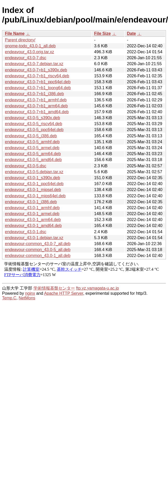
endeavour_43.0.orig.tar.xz (29, 52)
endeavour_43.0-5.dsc (25, 166)
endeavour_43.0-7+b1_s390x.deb (36, 70)
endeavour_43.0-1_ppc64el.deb (34, 184)
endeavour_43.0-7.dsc (25, 58)
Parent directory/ (20, 40)
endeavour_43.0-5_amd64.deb (33, 159)
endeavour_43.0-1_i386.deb (31, 202)
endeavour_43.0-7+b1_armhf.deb (36, 100)
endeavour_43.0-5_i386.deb (31, 136)
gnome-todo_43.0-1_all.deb (30, 46)
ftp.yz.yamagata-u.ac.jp (97, 288)
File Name (15, 33)
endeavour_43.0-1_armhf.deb (32, 208)
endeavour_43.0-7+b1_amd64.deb (37, 112)
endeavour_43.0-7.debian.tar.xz (34, 64)
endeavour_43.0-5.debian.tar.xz (34, 172)
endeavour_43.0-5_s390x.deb (32, 118)
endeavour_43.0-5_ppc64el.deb (34, 129)
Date (131, 33)
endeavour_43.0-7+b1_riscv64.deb (37, 76)
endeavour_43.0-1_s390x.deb (32, 178)
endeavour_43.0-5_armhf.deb (32, 142)
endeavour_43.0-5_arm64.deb (33, 154)
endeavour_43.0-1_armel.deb (32, 213)
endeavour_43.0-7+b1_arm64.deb (36, 106)
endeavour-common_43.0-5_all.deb (38, 249)
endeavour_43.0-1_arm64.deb (33, 219)
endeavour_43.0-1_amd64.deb (33, 225)
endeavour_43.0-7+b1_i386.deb (34, 94)
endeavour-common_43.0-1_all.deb (38, 255)
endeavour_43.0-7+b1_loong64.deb (38, 88)
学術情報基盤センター (54, 288)
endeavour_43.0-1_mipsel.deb (33, 189)
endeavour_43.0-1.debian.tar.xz (34, 238)
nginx (30, 293)
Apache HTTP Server (63, 293)
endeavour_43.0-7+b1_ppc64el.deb (38, 82)
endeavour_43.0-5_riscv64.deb (33, 124)
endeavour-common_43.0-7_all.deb (38, 243)
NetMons (27, 298)
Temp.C (9, 298)
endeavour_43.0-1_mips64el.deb (35, 196)
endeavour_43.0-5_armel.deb (32, 148)
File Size (102, 33)
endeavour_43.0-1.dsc (25, 232)
